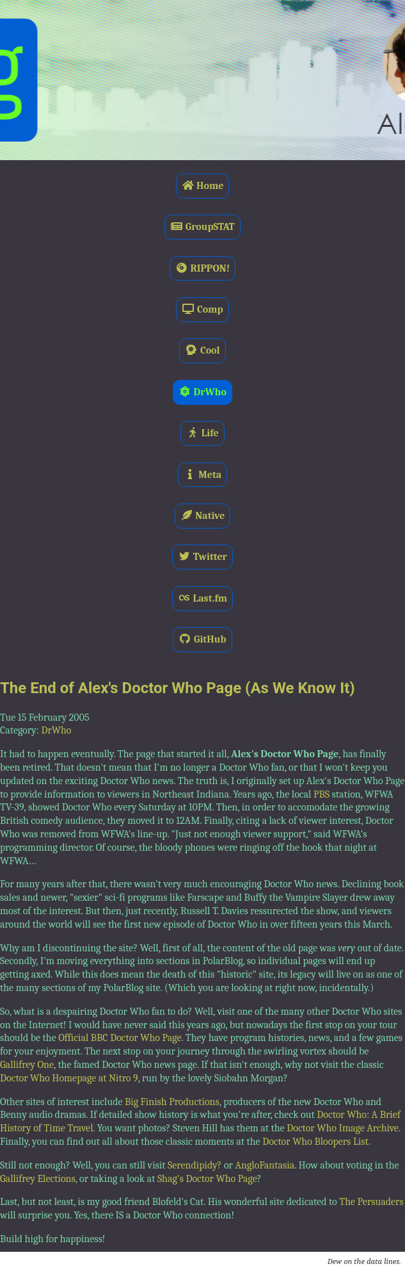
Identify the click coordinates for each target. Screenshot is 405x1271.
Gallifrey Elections (37, 1179)
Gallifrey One (27, 1064)
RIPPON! (202, 268)
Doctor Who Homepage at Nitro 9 (69, 1078)
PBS (322, 794)
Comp (202, 309)
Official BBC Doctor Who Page (119, 1038)
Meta (203, 474)
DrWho (202, 392)
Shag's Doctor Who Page (207, 1179)
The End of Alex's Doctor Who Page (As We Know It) (177, 688)
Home (203, 186)
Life (202, 433)
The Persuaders (371, 1202)
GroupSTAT (202, 227)
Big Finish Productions (172, 1102)
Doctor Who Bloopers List (315, 1141)
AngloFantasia (264, 1165)
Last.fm (202, 598)
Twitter (202, 556)
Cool (202, 350)
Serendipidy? (194, 1165)
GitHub (202, 639)
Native (202, 515)
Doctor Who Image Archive (343, 1128)
